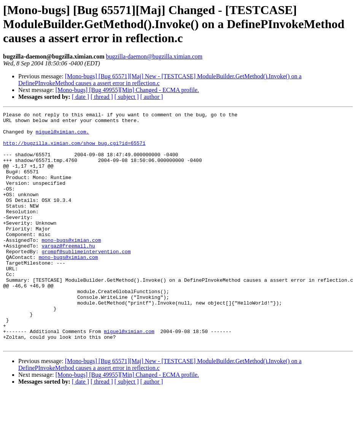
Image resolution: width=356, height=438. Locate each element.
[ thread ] (102, 97)
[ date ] (80, 97)
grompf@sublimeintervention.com (85, 279)
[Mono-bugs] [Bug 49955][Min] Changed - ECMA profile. (127, 90)
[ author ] (151, 97)
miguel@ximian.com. (62, 136)
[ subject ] (126, 97)
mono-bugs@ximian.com (71, 266)
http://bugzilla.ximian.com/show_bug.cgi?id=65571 (74, 149)
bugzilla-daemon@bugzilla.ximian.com (154, 56)
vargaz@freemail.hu (68, 273)
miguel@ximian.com (129, 375)
